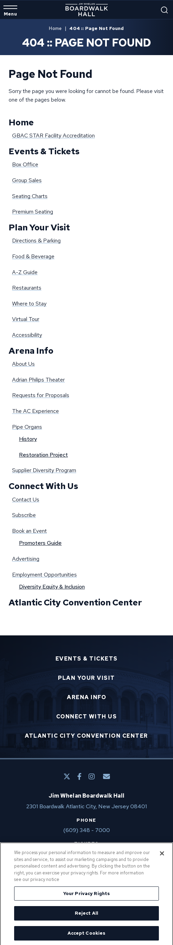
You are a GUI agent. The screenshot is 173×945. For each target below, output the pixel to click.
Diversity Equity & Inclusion (52, 586)
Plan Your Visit (39, 227)
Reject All (86, 915)
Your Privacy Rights (86, 896)
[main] (86, 327)
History (28, 439)
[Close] (162, 855)
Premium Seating (32, 211)
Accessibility (27, 335)
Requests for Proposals (40, 395)
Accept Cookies (87, 935)
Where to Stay (29, 303)
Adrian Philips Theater (38, 379)
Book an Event (29, 530)
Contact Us (25, 499)
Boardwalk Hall (86, 9)
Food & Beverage (33, 256)
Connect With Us (43, 486)
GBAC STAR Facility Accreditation (53, 135)
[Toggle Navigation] (10, 11)
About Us (23, 363)
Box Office (25, 164)
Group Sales (27, 180)
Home (55, 28)
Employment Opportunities (44, 574)
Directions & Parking (36, 240)
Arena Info (31, 350)
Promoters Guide (40, 543)
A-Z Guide (25, 272)
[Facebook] (79, 776)
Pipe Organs (27, 426)
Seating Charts (30, 196)
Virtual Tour (25, 319)
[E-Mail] (106, 776)
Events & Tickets (44, 151)
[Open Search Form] (164, 10)
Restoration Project (43, 454)
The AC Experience (35, 411)
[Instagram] (92, 776)
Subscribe (24, 515)
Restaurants (26, 287)
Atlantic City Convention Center (75, 602)
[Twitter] (66, 776)
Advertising (25, 558)
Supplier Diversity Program (44, 470)
